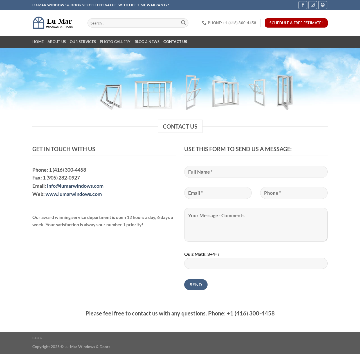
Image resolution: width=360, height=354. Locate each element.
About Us (57, 41)
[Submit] (183, 23)
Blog (37, 338)
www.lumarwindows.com (74, 194)
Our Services (83, 41)
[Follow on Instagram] (312, 5)
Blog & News (147, 41)
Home (38, 41)
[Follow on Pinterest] (322, 5)
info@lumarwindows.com (75, 186)
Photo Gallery (115, 41)
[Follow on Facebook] (302, 5)
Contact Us (175, 41)
